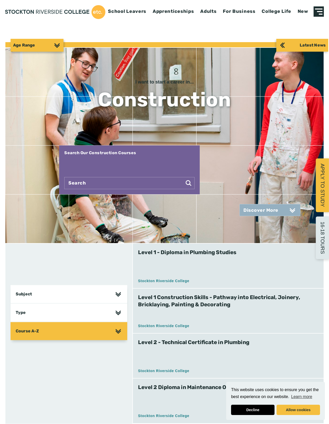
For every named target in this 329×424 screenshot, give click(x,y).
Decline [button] (252, 410)
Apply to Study (322, 185)
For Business (239, 11)
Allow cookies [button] (298, 410)
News (304, 11)
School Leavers (127, 11)
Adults (208, 11)
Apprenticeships (173, 11)
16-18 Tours (322, 238)
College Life (276, 11)
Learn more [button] (301, 396)
